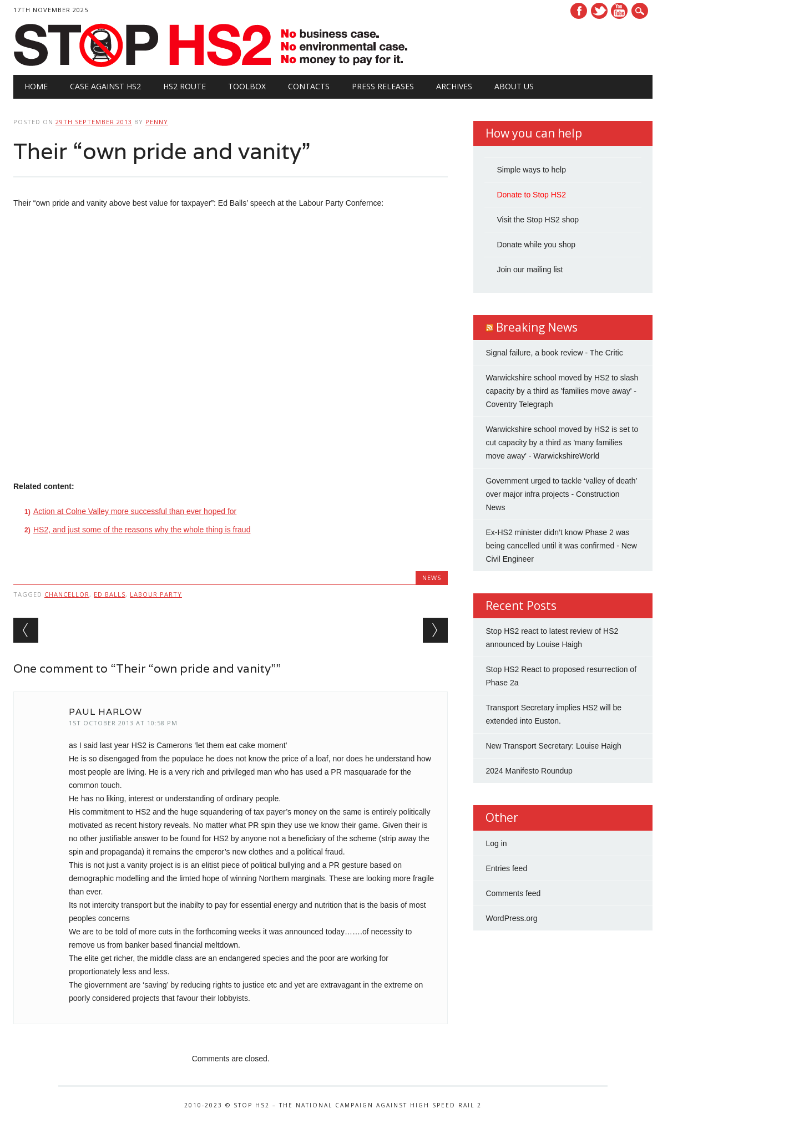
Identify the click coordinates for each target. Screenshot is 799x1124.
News (431, 577)
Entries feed (506, 868)
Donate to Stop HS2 (531, 194)
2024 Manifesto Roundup (529, 770)
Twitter (599, 11)
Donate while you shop (536, 244)
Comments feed (513, 893)
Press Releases (383, 86)
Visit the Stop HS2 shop (538, 219)
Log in (496, 843)
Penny (156, 122)
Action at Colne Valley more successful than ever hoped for (134, 511)
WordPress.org (511, 918)
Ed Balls (109, 594)
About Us (514, 86)
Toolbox (247, 86)
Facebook (578, 11)
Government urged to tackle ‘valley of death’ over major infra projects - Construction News (561, 494)
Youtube (619, 11)
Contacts (309, 86)
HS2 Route (184, 86)
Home (36, 86)
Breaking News (537, 327)
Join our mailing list (530, 269)
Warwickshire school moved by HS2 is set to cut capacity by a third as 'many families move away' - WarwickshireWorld (562, 442)
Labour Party (156, 594)
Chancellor (66, 594)
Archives (454, 86)
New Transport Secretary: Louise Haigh (553, 745)
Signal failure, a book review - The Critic (554, 352)
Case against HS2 (105, 86)
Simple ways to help (531, 169)
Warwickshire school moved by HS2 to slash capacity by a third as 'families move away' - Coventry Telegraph (562, 391)
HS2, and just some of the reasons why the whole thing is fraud (141, 529)
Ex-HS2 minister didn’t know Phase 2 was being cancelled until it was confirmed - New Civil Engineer (561, 545)
